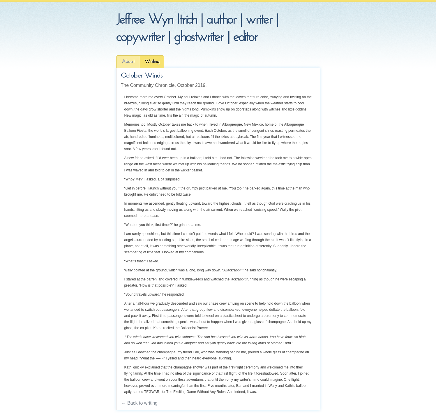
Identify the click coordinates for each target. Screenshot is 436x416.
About (128, 61)
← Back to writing (139, 403)
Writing (151, 61)
